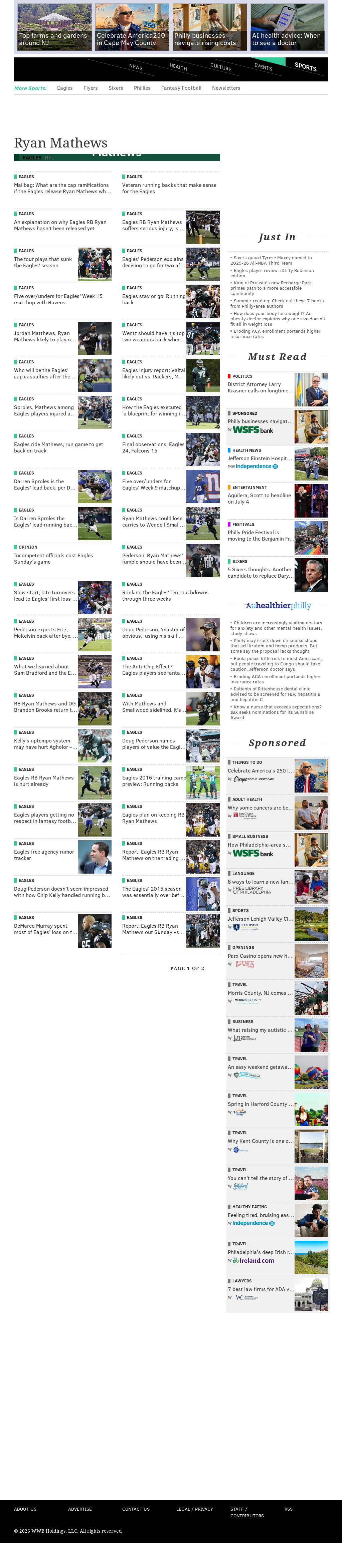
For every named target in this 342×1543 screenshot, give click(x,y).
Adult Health (247, 799)
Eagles (65, 87)
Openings (243, 947)
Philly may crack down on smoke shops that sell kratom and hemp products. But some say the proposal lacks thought (273, 645)
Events (263, 66)
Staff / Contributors (247, 1512)
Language (243, 873)
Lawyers (242, 1281)
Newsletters (226, 87)
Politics (242, 376)
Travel (239, 984)
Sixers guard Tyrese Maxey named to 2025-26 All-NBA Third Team (271, 260)
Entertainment (249, 487)
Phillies (142, 87)
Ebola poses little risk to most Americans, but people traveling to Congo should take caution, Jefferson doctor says (276, 663)
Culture (220, 67)
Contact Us (136, 1509)
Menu (24, 69)
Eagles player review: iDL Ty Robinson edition (272, 273)
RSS (289, 1509)
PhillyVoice (60, 69)
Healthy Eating (249, 1207)
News (136, 67)
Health (178, 66)
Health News (246, 450)
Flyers (90, 87)
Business (242, 1021)
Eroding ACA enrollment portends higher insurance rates (275, 333)
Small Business (250, 836)
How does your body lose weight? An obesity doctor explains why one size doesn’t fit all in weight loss (277, 318)
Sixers (116, 87)
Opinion (28, 547)
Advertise (80, 1509)
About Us (25, 1509)
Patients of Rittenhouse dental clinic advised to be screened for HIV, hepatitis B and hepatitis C (275, 693)
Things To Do (247, 762)
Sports (306, 66)
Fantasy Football (181, 87)
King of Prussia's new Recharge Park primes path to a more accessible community (271, 287)
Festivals (243, 524)
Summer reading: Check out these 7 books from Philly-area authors (277, 303)
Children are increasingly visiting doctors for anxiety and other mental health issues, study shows (276, 627)
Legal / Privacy (194, 1509)
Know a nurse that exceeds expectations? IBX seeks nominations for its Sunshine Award (276, 711)
